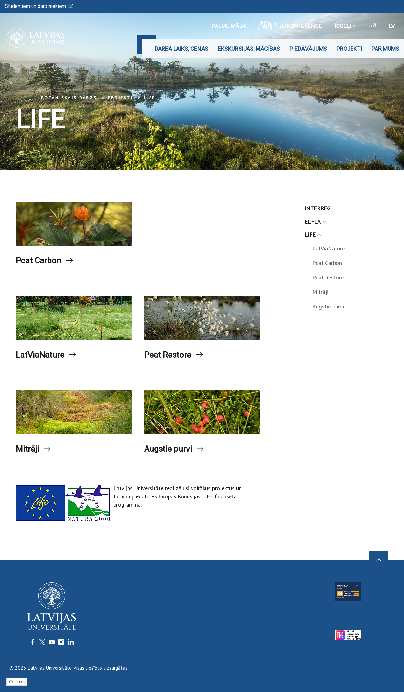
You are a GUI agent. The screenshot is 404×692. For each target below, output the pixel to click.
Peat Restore (171, 356)
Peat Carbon (42, 261)
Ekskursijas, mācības (249, 48)
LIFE (149, 98)
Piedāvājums (308, 48)
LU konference (290, 25)
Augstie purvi (172, 452)
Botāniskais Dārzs (69, 98)
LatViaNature (44, 356)
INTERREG (317, 208)
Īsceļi (345, 26)
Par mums (385, 48)
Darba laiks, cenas (181, 48)
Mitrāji (29, 452)
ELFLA (315, 221)
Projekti (349, 48)
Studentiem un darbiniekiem (39, 6)
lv (392, 26)
